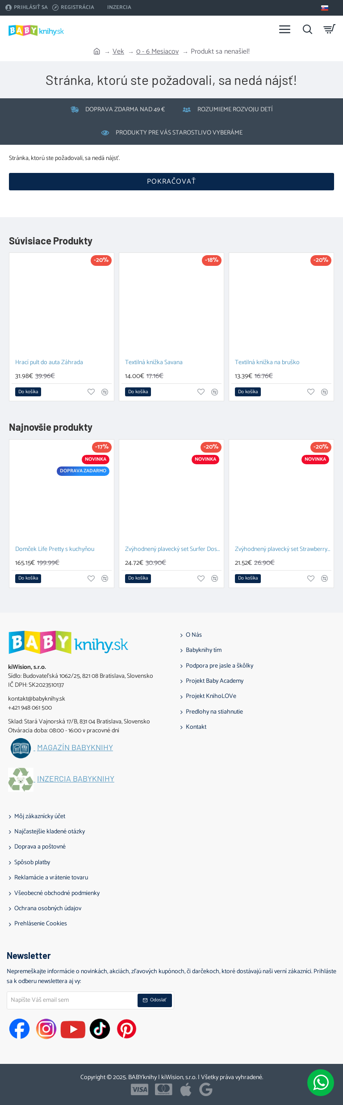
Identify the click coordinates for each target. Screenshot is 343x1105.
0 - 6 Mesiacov (157, 52)
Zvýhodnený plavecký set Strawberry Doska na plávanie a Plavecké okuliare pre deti (283, 550)
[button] (28, 391)
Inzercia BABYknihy (75, 778)
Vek (118, 52)
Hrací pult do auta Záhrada (49, 363)
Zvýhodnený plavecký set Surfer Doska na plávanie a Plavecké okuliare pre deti (173, 550)
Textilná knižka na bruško (267, 363)
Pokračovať (171, 182)
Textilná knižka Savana (154, 363)
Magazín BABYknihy (75, 747)
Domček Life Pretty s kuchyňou (54, 550)
